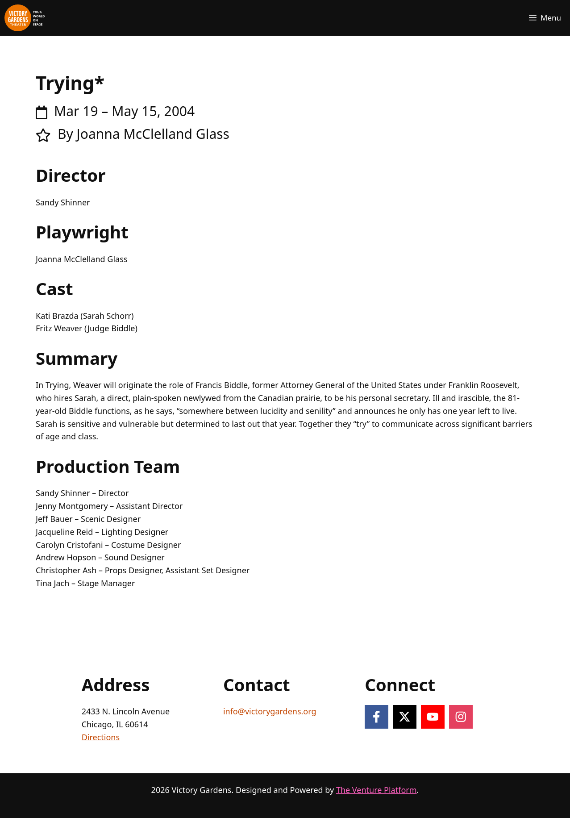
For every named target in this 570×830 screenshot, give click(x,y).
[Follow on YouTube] (433, 717)
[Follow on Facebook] (376, 717)
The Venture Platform (376, 789)
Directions (101, 737)
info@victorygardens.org (269, 711)
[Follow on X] (404, 717)
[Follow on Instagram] (461, 717)
